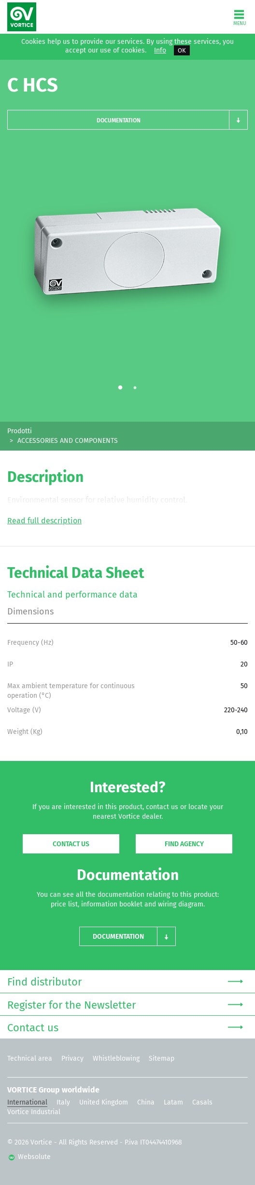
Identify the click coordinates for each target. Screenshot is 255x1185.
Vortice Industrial (33, 1112)
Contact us (71, 844)
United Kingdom (103, 1102)
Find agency (184, 844)
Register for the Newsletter (125, 1004)
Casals (202, 1102)
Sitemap (161, 1058)
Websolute (30, 1157)
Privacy (72, 1058)
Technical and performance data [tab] (72, 594)
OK (182, 50)
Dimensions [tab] (30, 611)
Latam (173, 1102)
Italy (63, 1102)
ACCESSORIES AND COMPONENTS (67, 441)
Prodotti (19, 431)
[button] (127, 120)
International (27, 1102)
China (146, 1102)
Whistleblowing (116, 1058)
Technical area (29, 1058)
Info (160, 50)
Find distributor (125, 980)
